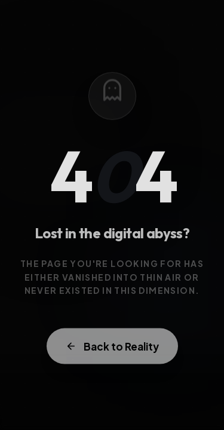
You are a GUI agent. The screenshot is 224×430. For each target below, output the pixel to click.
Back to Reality (112, 348)
